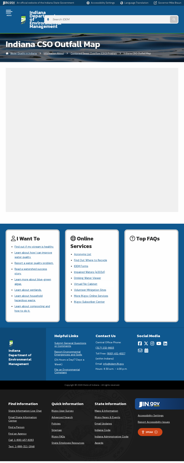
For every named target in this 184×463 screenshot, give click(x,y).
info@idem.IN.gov (113, 365)
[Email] (140, 352)
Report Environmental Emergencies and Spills (68, 355)
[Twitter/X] (146, 345)
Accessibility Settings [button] (151, 417)
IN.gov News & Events (107, 418)
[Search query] (161, 12)
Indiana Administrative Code (111, 438)
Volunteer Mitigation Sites (91, 279)
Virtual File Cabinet (86, 273)
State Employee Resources (68, 444)
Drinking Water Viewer (88, 267)
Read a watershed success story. (32, 270)
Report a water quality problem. (29, 258)
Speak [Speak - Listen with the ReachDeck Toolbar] (149, 433)
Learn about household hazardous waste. (30, 298)
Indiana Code (103, 431)
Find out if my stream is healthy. (30, 236)
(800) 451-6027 (116, 355)
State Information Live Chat (25, 412)
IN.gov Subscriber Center (90, 292)
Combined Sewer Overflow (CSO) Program (94, 40)
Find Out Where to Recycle (91, 248)
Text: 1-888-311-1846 (21, 448)
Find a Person (16, 429)
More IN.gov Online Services (92, 286)
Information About (54, 40)
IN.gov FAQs (58, 438)
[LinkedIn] (165, 345)
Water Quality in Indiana (23, 40)
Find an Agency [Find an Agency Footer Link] (17, 435)
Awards (99, 444)
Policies (56, 425)
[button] (101, 3)
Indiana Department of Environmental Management (81, 12)
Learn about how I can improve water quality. (29, 247)
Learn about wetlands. (29, 290)
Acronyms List (83, 241)
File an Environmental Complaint (67, 373)
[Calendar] (146, 352)
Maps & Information (106, 412)
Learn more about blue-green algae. (34, 281)
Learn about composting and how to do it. (34, 310)
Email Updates (103, 425)
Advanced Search (62, 418)
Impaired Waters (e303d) (90, 260)
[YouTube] (158, 345)
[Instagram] (152, 345)
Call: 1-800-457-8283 (21, 441)
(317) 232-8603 (105, 349)
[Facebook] (140, 345)
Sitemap (57, 431)
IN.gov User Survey (63, 412)
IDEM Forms (81, 254)
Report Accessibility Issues (154, 423)
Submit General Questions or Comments (70, 346)
